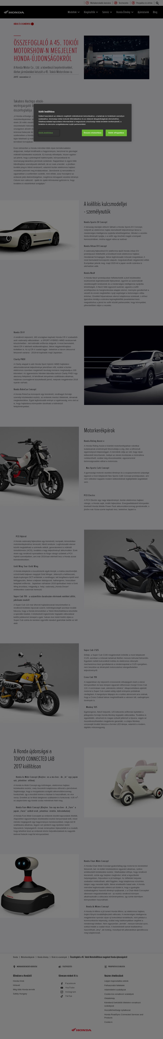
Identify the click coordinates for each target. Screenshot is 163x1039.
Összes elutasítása (92, 133)
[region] (82, 123)
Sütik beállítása (45, 133)
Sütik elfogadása (116, 133)
